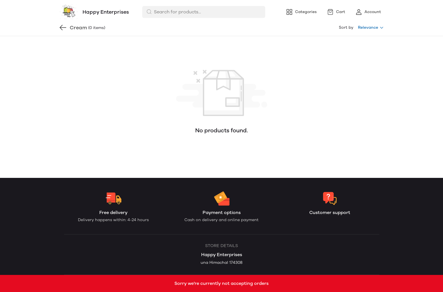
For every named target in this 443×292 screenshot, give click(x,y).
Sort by (346, 27)
